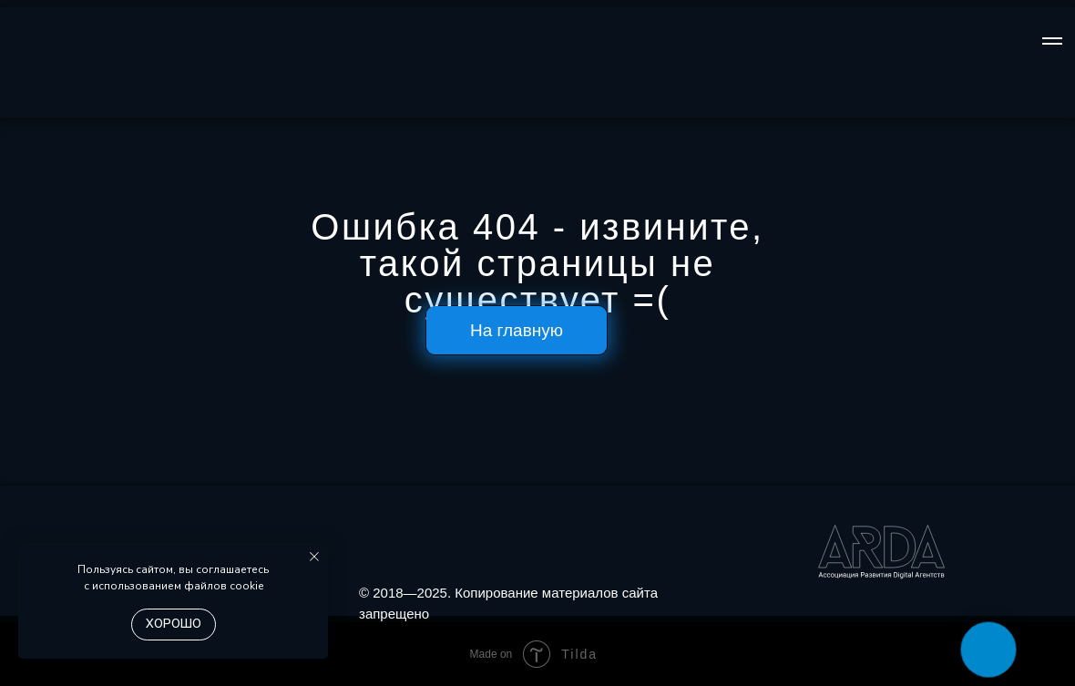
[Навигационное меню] (1052, 41)
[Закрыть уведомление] (314, 557)
